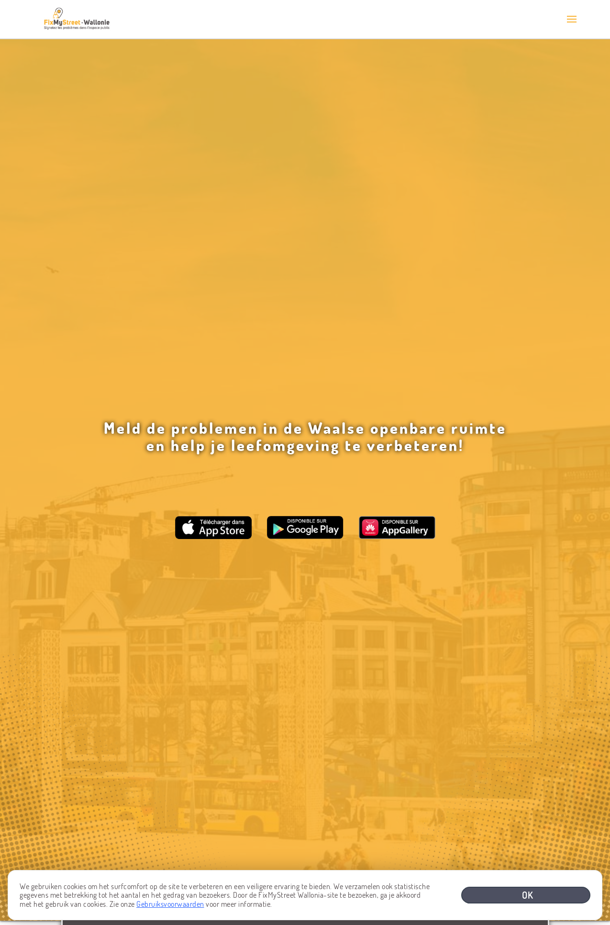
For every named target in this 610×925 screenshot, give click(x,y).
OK (527, 895)
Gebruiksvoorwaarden (170, 904)
